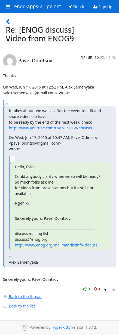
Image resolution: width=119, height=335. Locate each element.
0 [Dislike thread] (97, 288)
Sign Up (102, 6)
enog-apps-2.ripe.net (37, 6)
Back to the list (19, 306)
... (6, 103)
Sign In (77, 6)
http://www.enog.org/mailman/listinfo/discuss (56, 245)
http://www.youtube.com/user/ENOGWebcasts (50, 127)
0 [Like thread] (87, 288)
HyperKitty (60, 327)
